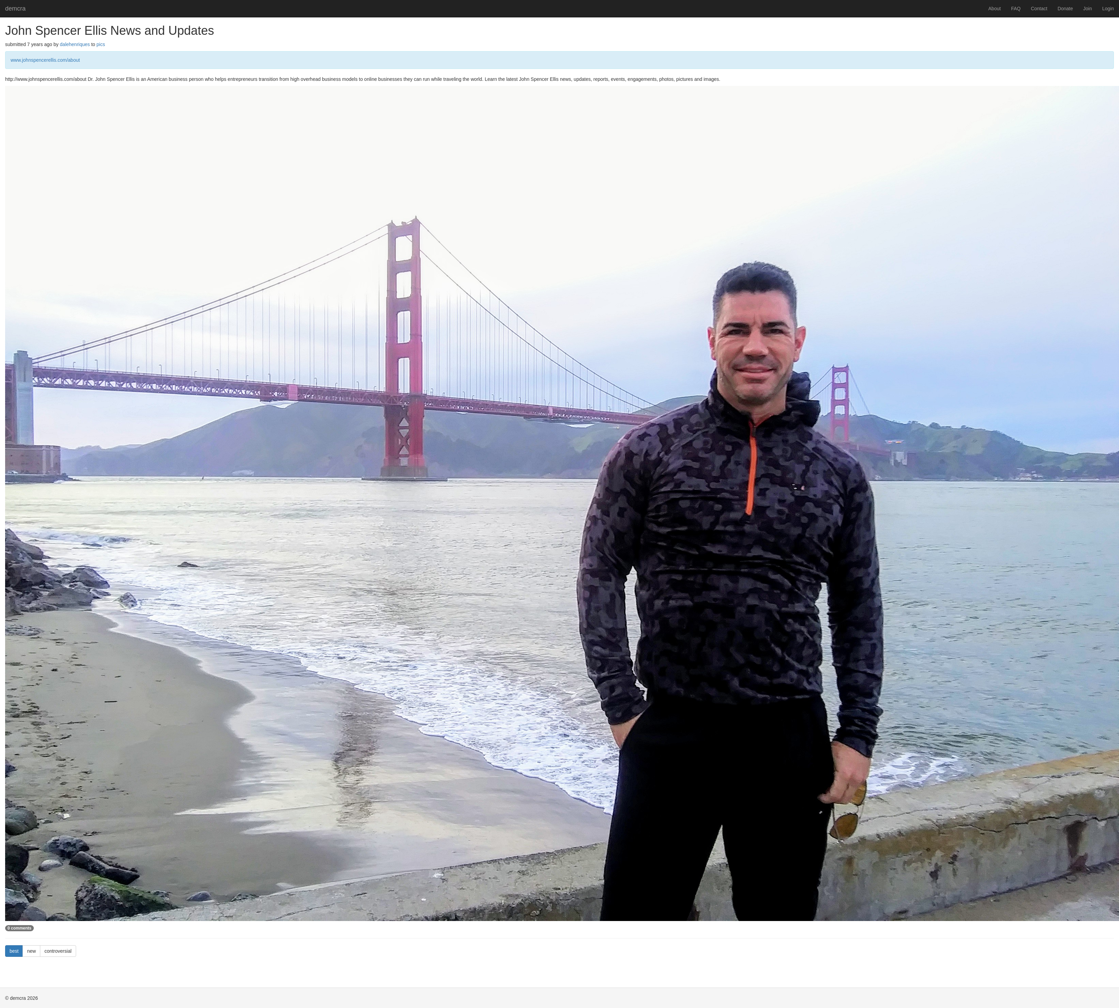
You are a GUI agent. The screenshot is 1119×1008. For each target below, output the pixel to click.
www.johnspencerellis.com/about (45, 60)
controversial (57, 951)
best (14, 951)
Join (1087, 8)
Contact (1039, 8)
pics (101, 44)
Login (1108, 8)
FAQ (1016, 8)
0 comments (19, 928)
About (994, 8)
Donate (1065, 8)
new (31, 951)
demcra (15, 8)
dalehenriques (75, 44)
